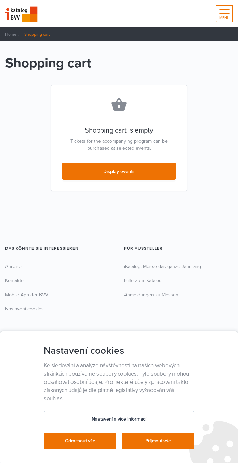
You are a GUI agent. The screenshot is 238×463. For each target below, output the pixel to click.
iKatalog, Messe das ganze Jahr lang (162, 267)
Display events (119, 171)
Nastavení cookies (24, 309)
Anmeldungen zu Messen (151, 295)
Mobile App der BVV (26, 295)
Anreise (13, 267)
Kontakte (14, 281)
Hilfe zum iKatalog (143, 281)
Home (10, 34)
